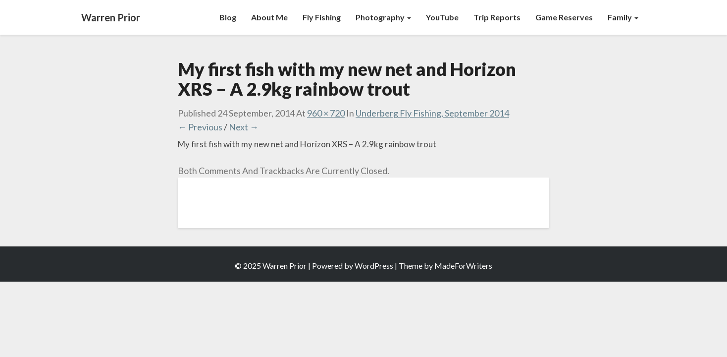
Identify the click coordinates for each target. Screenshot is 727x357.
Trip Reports (496, 17)
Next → (244, 126)
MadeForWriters (463, 265)
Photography (383, 17)
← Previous (200, 126)
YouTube (442, 17)
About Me (269, 17)
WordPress (374, 265)
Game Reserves (564, 17)
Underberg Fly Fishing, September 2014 (432, 113)
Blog (227, 17)
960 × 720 (326, 113)
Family (623, 17)
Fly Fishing (322, 17)
